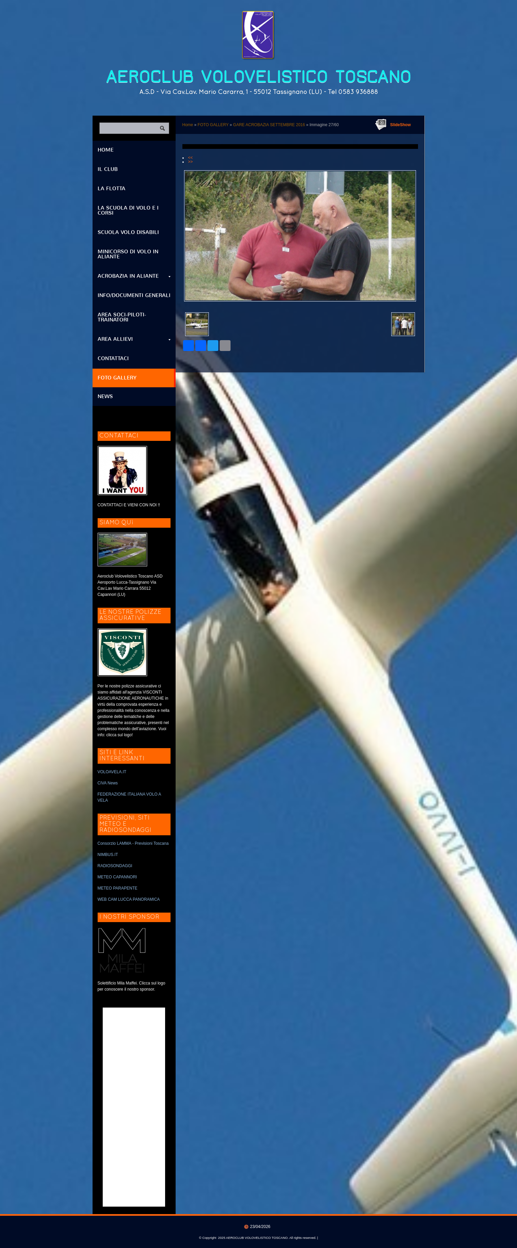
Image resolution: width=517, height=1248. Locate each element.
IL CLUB (108, 169)
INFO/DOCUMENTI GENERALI (134, 295)
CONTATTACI (113, 358)
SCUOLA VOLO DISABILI (128, 232)
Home (187, 124)
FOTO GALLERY (213, 124)
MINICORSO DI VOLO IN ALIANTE (128, 254)
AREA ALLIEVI (134, 339)
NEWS (105, 396)
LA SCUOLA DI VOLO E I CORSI (128, 210)
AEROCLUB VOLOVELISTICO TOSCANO (258, 76)
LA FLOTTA (111, 188)
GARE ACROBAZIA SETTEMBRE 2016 (269, 124)
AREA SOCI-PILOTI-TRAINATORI (122, 317)
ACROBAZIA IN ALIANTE (134, 276)
